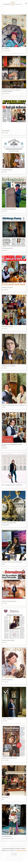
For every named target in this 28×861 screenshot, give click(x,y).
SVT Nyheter (5, 48)
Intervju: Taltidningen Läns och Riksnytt (13, 405)
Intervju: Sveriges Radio (9, 523)
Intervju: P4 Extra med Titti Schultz (12, 562)
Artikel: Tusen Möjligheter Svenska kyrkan (12, 445)
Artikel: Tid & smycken (8, 366)
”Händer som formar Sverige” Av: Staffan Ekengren (12, 90)
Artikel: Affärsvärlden (8, 640)
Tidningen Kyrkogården (9, 209)
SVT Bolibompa (6, 836)
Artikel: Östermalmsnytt (9, 601)
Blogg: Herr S (6, 797)
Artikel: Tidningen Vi (8, 719)
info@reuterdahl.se (21, 850)
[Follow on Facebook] (12, 854)
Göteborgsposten (7, 248)
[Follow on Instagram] (15, 854)
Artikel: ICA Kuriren (7, 287)
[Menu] (26, 3)
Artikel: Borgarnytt (7, 679)
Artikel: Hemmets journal (9, 758)
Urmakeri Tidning (7, 170)
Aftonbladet (5, 130)
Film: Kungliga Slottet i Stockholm (12, 485)
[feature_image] (14, 31)
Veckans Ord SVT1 (7, 326)
